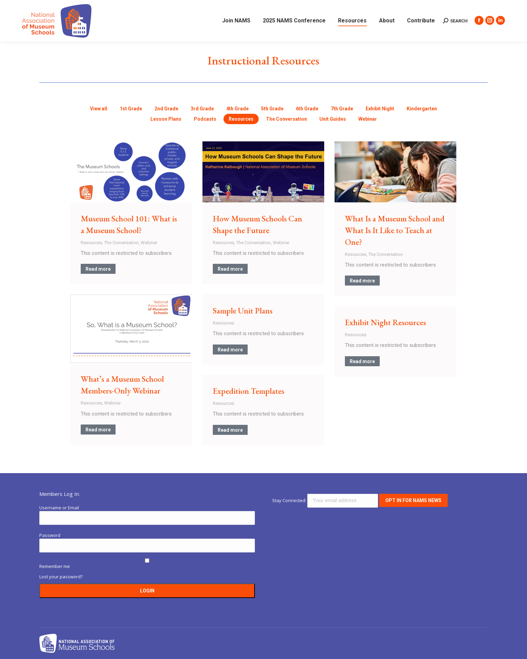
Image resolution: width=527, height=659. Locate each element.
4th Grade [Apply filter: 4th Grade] (237, 108)
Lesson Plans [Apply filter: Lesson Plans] (165, 119)
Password (49, 535)
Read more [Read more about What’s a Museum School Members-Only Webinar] (98, 429)
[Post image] (131, 171)
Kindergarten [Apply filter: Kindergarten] (422, 108)
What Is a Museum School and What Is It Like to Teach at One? (395, 230)
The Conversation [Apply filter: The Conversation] (286, 119)
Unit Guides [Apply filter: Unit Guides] (332, 119)
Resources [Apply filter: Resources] (241, 119)
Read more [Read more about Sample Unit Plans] (230, 349)
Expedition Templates (248, 391)
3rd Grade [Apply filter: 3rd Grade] (202, 108)
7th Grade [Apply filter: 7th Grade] (342, 108)
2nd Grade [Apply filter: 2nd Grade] (166, 108)
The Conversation (121, 242)
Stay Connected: (325, 500)
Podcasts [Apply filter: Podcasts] (205, 119)
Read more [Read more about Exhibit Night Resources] (362, 361)
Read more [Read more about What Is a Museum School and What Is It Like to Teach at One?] (362, 280)
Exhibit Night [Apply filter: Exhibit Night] (380, 108)
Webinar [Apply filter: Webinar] (367, 119)
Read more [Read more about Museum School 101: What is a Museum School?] (98, 269)
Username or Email (59, 508)
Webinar (149, 242)
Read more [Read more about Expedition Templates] (230, 430)
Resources (91, 242)
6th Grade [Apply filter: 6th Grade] (307, 108)
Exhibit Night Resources (385, 322)
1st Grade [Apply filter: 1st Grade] (131, 108)
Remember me (54, 566)
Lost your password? (61, 576)
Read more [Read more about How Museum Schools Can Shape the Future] (230, 269)
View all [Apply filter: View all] (98, 108)
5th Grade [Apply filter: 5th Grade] (272, 108)
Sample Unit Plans (242, 310)
